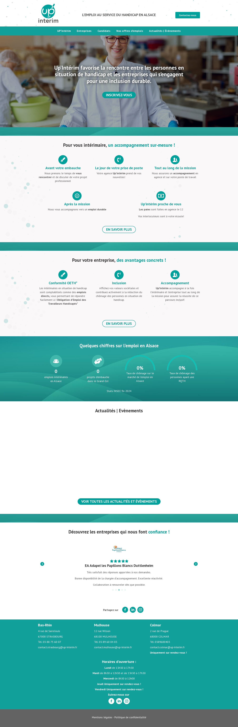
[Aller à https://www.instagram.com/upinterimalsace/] (127, 701)
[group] (56, 369)
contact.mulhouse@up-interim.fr (113, 647)
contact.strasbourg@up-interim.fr (57, 647)
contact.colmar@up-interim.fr (167, 647)
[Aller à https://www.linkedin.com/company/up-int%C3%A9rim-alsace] (119, 701)
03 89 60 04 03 (108, 642)
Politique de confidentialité (130, 717)
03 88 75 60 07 (52, 642)
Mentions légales (102, 717)
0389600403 (162, 642)
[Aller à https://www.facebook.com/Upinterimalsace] (111, 701)
